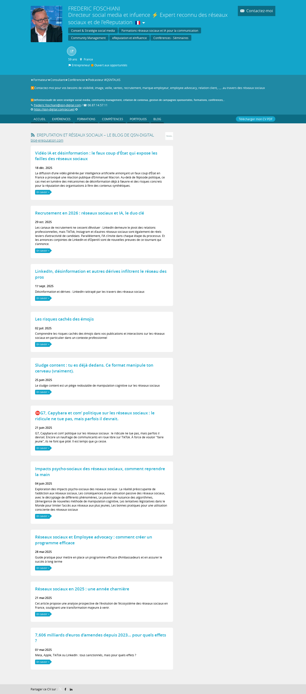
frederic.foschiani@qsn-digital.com (57, 105)
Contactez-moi (259, 10)
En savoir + (43, 191)
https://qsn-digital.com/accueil (54, 109)
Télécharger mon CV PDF (255, 118)
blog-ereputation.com (47, 139)
